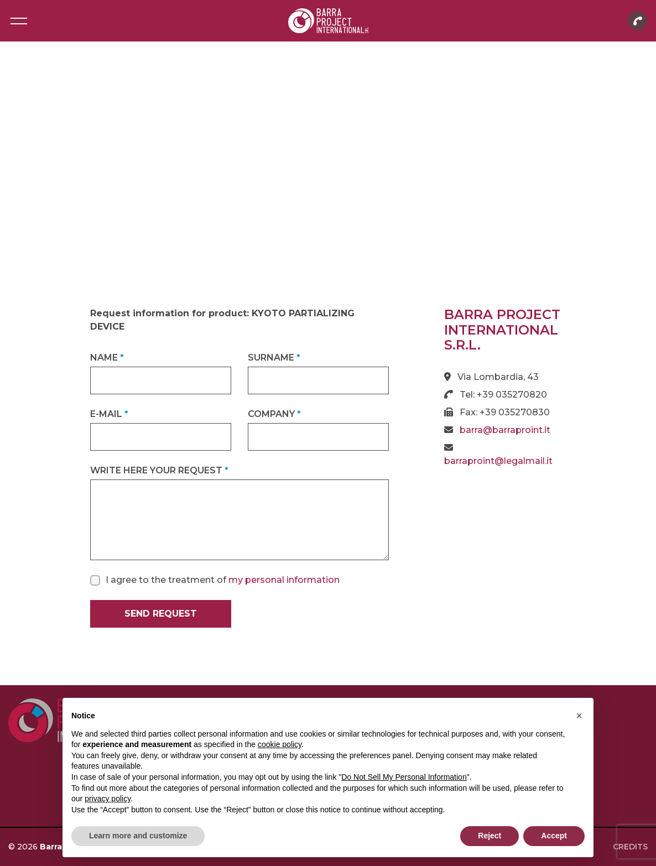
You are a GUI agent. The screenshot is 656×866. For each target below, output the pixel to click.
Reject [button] (489, 835)
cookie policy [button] (279, 744)
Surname (274, 357)
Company (274, 414)
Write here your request (159, 470)
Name (107, 357)
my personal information (284, 580)
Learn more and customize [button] (138, 835)
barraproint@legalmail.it (498, 461)
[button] (579, 715)
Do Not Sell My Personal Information (403, 777)
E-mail (109, 414)
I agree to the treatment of (223, 580)
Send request (160, 613)
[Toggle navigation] (18, 21)
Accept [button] (554, 835)
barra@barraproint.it (505, 430)
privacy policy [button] (108, 798)
